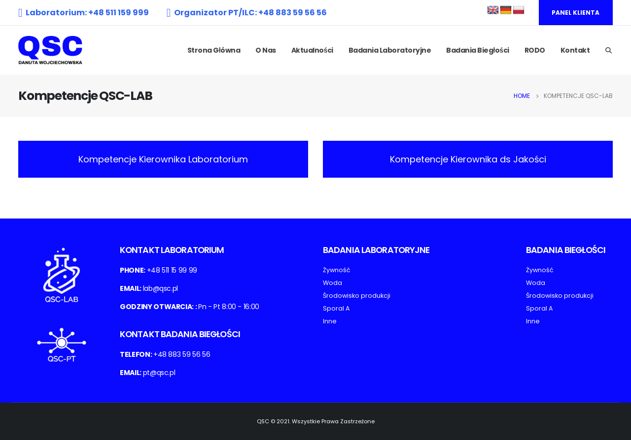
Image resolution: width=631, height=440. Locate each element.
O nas (265, 50)
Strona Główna (213, 50)
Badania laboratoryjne (390, 50)
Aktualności (312, 50)
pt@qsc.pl (159, 372)
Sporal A (336, 308)
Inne (330, 321)
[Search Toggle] (608, 50)
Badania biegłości (477, 50)
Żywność (337, 270)
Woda (332, 283)
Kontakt (575, 50)
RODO (535, 50)
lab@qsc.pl (160, 288)
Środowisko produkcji (356, 295)
